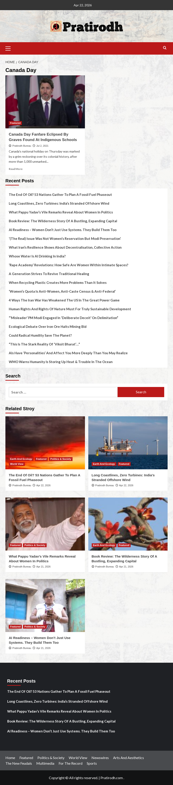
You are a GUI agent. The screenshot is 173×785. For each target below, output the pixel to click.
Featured (26, 757)
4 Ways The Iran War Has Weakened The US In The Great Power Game (64, 300)
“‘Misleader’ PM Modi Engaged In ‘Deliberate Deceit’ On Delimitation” (63, 318)
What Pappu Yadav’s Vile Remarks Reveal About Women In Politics (61, 212)
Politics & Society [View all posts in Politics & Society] (60, 459)
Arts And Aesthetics (128, 757)
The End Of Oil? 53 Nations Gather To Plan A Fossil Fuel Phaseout (60, 194)
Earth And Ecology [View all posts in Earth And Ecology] (21, 459)
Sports (92, 763)
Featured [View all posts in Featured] (15, 123)
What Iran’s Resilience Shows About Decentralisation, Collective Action (65, 247)
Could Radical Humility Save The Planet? (40, 335)
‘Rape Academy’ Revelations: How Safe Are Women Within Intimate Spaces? (68, 265)
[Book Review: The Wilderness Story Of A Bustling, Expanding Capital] (128, 524)
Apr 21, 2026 (43, 566)
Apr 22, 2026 (43, 485)
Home (10, 757)
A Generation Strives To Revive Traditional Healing (49, 274)
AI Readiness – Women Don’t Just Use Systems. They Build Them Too (62, 230)
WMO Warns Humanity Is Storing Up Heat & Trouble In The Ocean (61, 362)
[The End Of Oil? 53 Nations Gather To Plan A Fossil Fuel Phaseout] (45, 442)
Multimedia (45, 763)
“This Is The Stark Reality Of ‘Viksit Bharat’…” (44, 344)
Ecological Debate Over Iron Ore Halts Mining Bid (47, 326)
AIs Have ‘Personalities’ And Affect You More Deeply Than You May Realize (68, 353)
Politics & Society (50, 757)
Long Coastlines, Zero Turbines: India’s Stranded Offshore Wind (59, 203)
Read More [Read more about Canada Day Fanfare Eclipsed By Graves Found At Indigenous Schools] (16, 169)
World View (78, 757)
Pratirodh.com (111, 778)
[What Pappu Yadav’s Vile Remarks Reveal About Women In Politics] (45, 524)
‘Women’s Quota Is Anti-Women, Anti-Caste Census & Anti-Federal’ (62, 291)
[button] (9, 47)
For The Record (70, 763)
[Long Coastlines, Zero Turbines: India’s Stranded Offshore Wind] (128, 442)
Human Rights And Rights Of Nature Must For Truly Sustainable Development (70, 309)
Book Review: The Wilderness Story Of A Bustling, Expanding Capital (63, 221)
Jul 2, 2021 (42, 145)
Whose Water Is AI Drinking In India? (37, 256)
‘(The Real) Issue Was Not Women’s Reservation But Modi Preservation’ (65, 238)
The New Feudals (18, 763)
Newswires (100, 757)
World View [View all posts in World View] (16, 464)
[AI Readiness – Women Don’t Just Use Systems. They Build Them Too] (45, 605)
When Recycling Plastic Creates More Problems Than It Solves (58, 282)
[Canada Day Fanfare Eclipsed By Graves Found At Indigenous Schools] (45, 101)
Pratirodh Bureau (21, 145)
